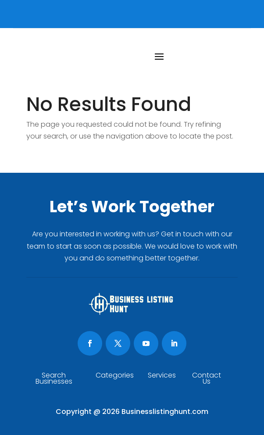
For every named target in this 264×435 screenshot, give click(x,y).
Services (162, 376)
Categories (115, 376)
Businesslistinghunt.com (164, 411)
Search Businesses (54, 379)
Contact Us (206, 379)
